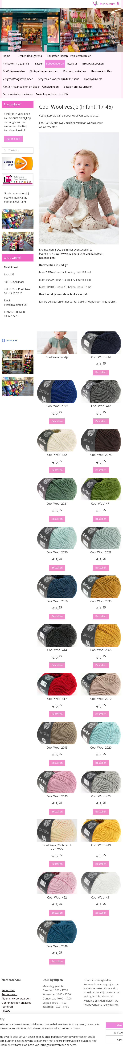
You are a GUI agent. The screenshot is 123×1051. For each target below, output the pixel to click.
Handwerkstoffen (101, 71)
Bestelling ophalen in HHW (52, 94)
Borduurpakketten (74, 71)
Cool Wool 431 (101, 897)
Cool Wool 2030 (57, 552)
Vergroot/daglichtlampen (18, 79)
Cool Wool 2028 (101, 552)
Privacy (6, 1011)
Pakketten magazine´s (16, 63)
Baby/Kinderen (55, 63)
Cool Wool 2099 (57, 406)
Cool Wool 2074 (101, 455)
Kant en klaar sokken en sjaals (21, 86)
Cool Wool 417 (57, 699)
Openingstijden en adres (16, 1002)
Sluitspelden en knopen (44, 71)
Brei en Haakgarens (30, 56)
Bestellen (101, 372)
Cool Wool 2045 (57, 796)
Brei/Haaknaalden (14, 71)
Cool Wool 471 (101, 503)
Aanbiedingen (50, 86)
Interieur (71, 63)
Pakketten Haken (57, 56)
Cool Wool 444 (57, 650)
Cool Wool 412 (101, 406)
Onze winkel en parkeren (18, 94)
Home (6, 56)
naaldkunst (9, 340)
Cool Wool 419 (101, 845)
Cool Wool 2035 (101, 601)
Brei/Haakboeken (93, 63)
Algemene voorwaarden (16, 998)
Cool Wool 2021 (57, 503)
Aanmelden (13, 138)
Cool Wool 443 (101, 796)
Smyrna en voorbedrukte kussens (58, 79)
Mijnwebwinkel (95, 1045)
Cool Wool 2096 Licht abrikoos (57, 846)
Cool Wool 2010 (101, 699)
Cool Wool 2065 (101, 650)
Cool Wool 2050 (57, 601)
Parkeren (7, 1006)
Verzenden (8, 990)
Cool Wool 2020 (101, 747)
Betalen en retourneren (78, 86)
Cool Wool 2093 (57, 747)
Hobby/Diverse (93, 79)
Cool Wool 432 (57, 455)
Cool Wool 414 (101, 357)
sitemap (48, 1045)
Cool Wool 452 (57, 897)
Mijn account (110, 4)
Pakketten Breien (80, 56)
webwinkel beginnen (67, 1045)
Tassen (39, 63)
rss (55, 1045)
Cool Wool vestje (57, 357)
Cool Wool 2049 (57, 946)
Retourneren (9, 994)
